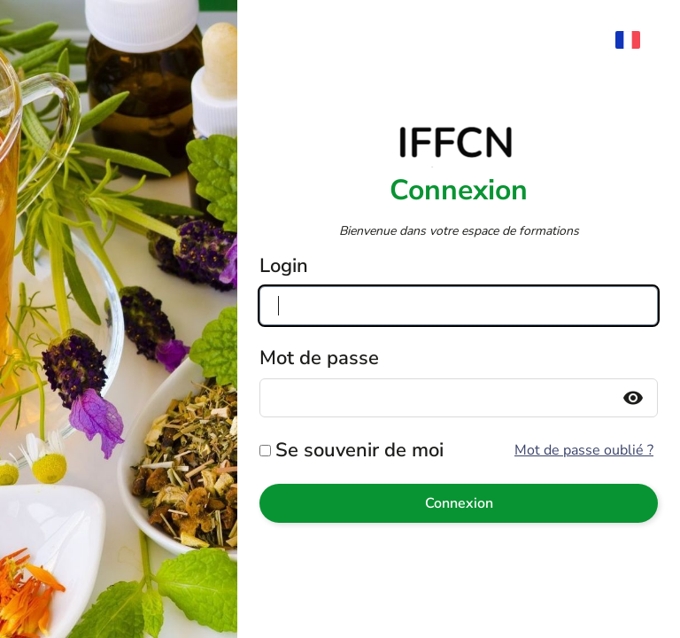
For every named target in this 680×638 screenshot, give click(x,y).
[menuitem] (636, 40)
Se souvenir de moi (359, 450)
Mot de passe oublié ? (583, 450)
